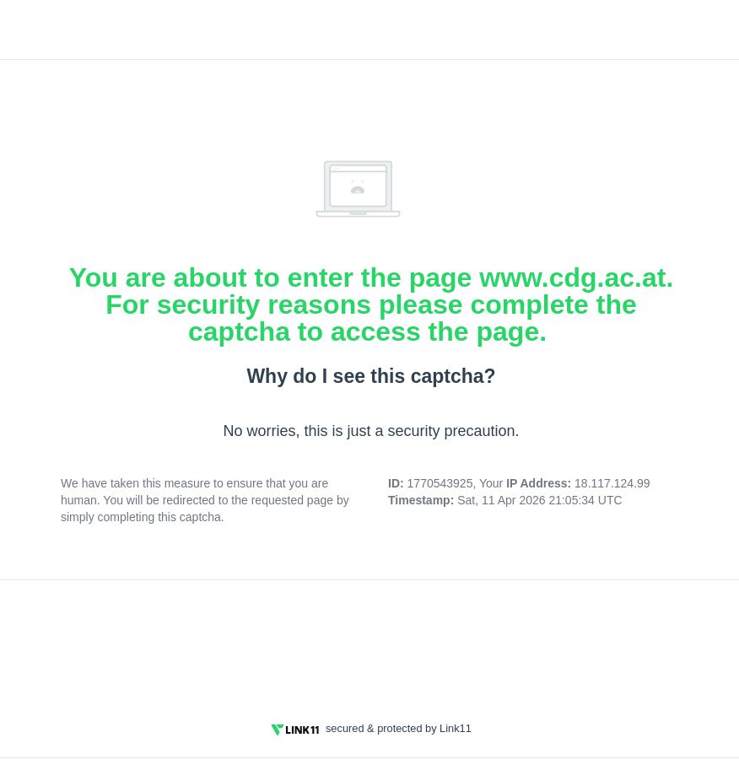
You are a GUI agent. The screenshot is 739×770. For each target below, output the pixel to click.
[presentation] (371, 640)
